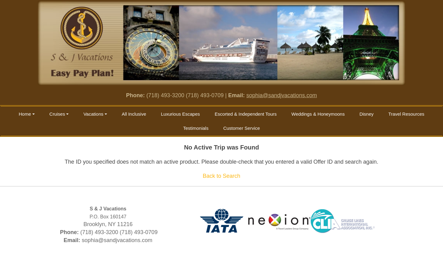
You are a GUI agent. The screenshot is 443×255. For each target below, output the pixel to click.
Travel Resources (406, 114)
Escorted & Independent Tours (246, 114)
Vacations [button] (93, 114)
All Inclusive (134, 114)
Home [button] (25, 114)
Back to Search (221, 176)
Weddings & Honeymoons (318, 114)
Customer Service (241, 128)
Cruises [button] (57, 114)
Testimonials (196, 128)
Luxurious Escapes (180, 114)
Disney (366, 114)
